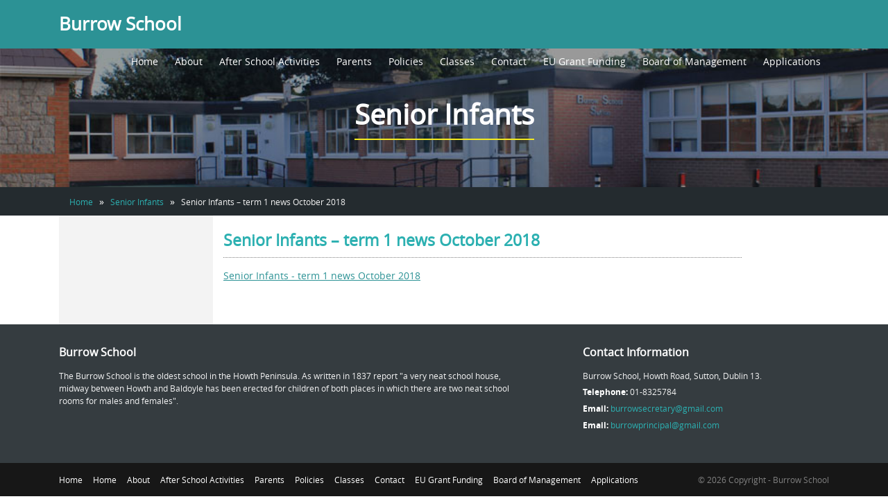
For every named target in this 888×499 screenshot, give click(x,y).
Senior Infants (137, 201)
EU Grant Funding (584, 61)
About (189, 61)
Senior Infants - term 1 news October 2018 (321, 275)
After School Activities (269, 61)
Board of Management (694, 61)
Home (144, 61)
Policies (405, 61)
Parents (354, 61)
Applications (792, 61)
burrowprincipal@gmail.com (664, 424)
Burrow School (120, 24)
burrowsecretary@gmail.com (666, 408)
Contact (509, 61)
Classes (457, 61)
